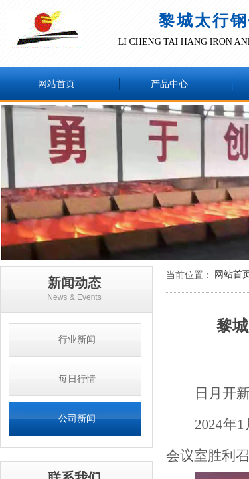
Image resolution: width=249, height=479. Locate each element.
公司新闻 (77, 419)
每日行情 (77, 379)
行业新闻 (77, 340)
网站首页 (56, 84)
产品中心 (169, 84)
